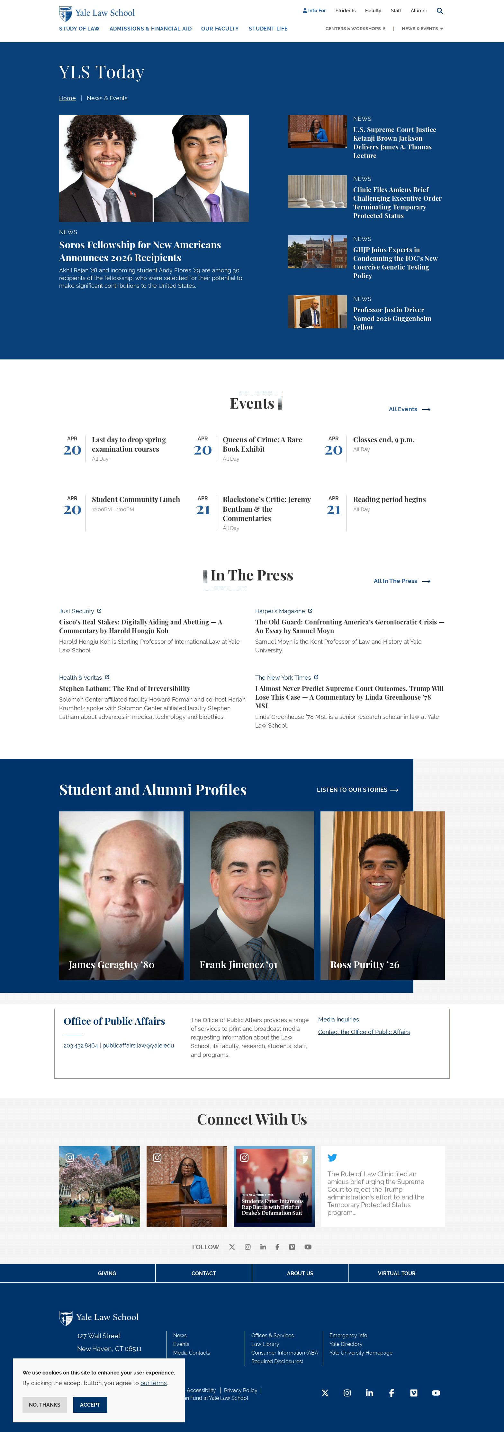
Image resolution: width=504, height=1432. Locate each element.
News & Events (420, 28)
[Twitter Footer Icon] (325, 1393)
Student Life (268, 29)
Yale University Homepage (360, 1353)
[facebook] (277, 1247)
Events (181, 1344)
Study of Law (79, 29)
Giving (107, 1273)
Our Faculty (220, 29)
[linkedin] (263, 1247)
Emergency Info (348, 1335)
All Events (404, 409)
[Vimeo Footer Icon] (414, 1393)
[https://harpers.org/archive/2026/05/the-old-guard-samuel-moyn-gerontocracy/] (350, 632)
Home (67, 98)
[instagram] (248, 1247)
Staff (396, 10)
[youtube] (308, 1247)
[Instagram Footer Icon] (347, 1393)
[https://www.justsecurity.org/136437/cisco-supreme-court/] (154, 632)
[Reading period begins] (382, 513)
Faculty (373, 10)
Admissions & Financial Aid (151, 29)
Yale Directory (346, 1344)
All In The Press (396, 581)
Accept (90, 1405)
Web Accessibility (195, 1390)
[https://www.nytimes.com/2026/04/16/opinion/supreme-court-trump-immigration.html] (350, 703)
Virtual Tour (397, 1273)
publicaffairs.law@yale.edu (138, 1045)
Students (346, 10)
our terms (153, 1383)
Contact (204, 1273)
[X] (232, 1247)
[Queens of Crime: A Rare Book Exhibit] (252, 449)
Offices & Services (272, 1335)
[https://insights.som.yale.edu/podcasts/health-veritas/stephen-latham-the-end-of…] (154, 699)
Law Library (265, 1344)
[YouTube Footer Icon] (436, 1393)
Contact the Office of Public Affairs (364, 1032)
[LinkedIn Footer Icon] (369, 1393)
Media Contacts (191, 1353)
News (180, 1335)
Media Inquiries (338, 1019)
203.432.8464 (81, 1045)
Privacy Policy (240, 1390)
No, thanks (44, 1405)
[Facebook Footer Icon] (392, 1393)
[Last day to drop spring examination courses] (121, 449)
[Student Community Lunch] (121, 513)
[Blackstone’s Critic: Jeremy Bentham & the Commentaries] (252, 513)
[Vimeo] (292, 1247)
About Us (300, 1273)
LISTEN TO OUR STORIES (352, 789)
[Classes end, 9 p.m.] (382, 449)
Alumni (419, 10)
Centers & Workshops (353, 28)
